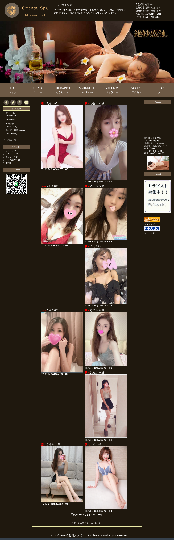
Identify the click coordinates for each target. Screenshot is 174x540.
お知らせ (9, 151)
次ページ (98, 514)
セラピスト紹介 (63, 5)
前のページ (77, 514)
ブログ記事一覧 (9, 140)
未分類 (8, 163)
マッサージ (10, 157)
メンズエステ (11, 160)
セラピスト (10, 154)
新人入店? (10, 113)
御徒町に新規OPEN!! (15, 130)
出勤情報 (10, 124)
